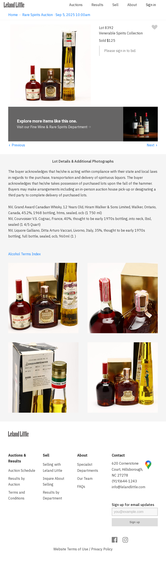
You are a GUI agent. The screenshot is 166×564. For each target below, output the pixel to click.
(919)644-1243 (124, 481)
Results (97, 5)
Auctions (76, 5)
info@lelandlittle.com (128, 487)
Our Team (85, 478)
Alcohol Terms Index (24, 254)
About (132, 5)
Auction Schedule (21, 470)
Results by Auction (16, 481)
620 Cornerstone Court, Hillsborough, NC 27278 (127, 469)
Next (152, 145)
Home (13, 15)
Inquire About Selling (53, 481)
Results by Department (52, 495)
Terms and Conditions (16, 495)
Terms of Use (77, 549)
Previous (16, 145)
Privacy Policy (102, 549)
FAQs (81, 486)
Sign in (151, 5)
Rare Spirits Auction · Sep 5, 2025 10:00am (56, 15)
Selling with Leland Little (52, 467)
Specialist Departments (87, 467)
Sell (115, 5)
